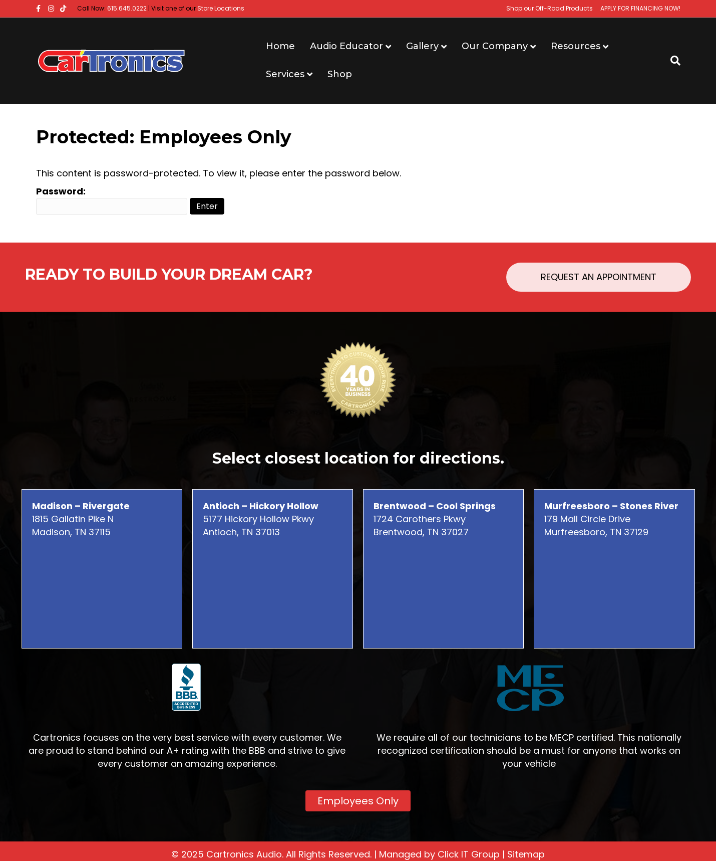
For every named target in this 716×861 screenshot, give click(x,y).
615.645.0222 (127, 8)
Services (285, 74)
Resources (575, 46)
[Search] (671, 60)
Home (280, 46)
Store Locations (220, 8)
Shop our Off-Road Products (549, 8)
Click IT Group (469, 854)
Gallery (422, 46)
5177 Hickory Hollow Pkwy (260, 512)
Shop (339, 74)
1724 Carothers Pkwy (435, 512)
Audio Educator (346, 46)
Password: (111, 200)
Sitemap (526, 854)
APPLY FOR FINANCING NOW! (640, 8)
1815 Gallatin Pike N (81, 512)
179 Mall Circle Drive (611, 512)
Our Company (495, 46)
